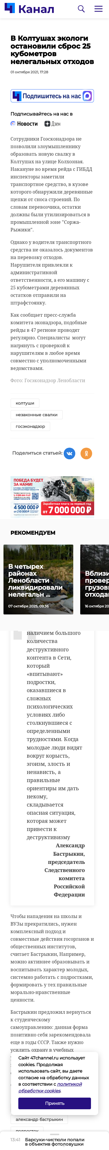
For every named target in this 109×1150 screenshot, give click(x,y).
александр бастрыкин (39, 1119)
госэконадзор (30, 426)
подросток (27, 1131)
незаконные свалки (37, 414)
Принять (54, 1103)
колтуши (25, 403)
